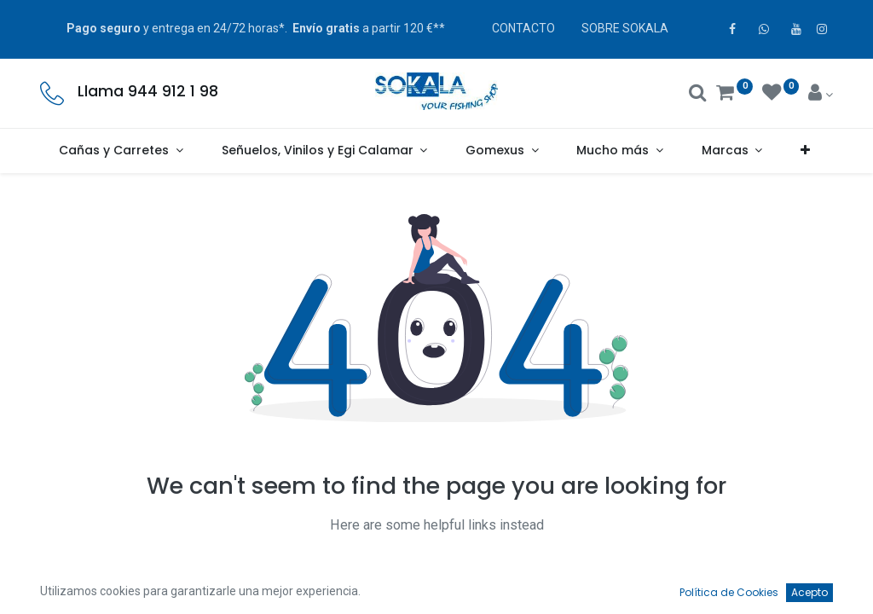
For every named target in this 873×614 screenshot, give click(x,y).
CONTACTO (523, 28)
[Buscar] (698, 94)
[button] (806, 151)
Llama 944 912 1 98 (148, 91)
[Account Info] (820, 94)
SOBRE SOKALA (624, 28)
